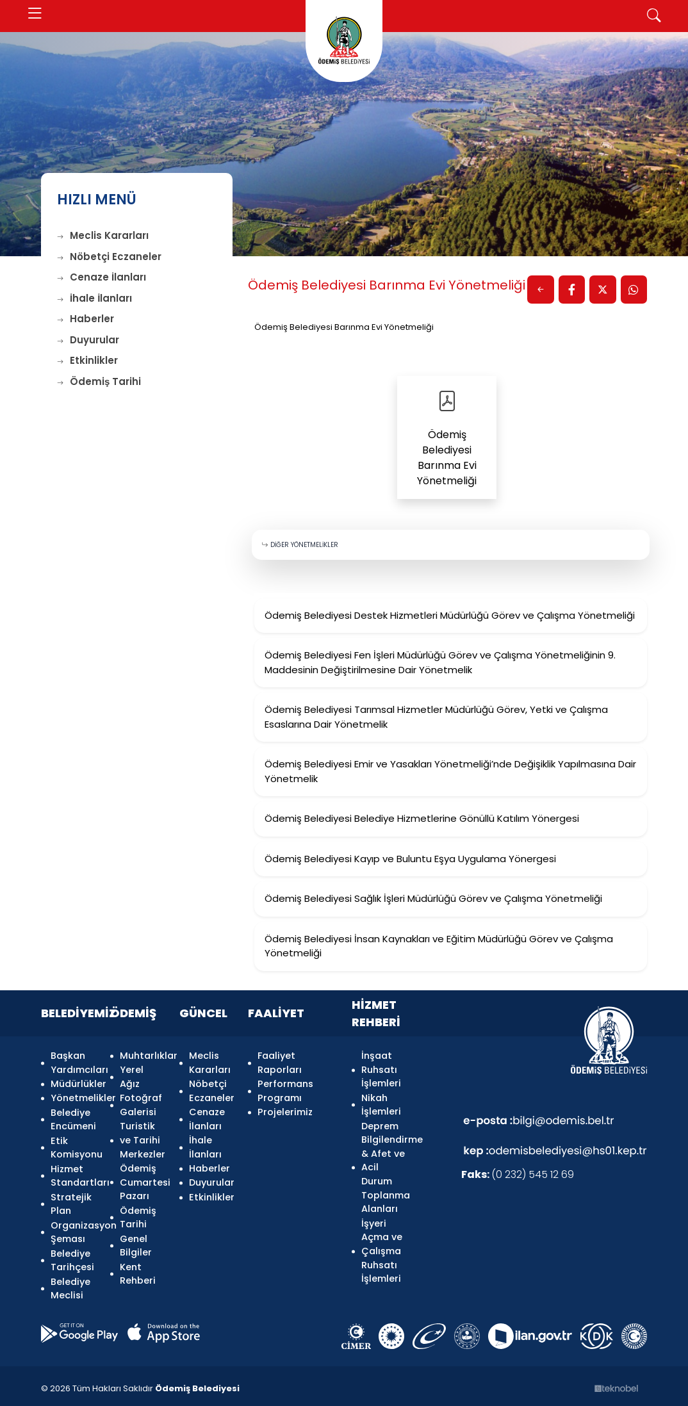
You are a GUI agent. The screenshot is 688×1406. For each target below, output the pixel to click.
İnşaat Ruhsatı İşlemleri (381, 1069)
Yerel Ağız (131, 1076)
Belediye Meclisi (70, 1284)
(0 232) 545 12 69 (517, 1175)
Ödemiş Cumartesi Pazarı (142, 1180)
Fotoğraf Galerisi (141, 1104)
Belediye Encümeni (73, 1118)
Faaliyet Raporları (280, 1062)
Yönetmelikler (73, 1097)
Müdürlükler (73, 1083)
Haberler (85, 318)
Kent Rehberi (138, 1270)
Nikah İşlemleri (381, 1104)
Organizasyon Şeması (73, 1229)
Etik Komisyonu (73, 1145)
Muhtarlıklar (142, 1055)
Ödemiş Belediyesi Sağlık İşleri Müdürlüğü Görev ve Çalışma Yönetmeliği (433, 899)
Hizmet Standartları (73, 1173)
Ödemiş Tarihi (99, 381)
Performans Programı (285, 1090)
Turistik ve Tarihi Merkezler (142, 1138)
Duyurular (88, 340)
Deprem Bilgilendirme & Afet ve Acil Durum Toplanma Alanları (383, 1166)
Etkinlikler (87, 360)
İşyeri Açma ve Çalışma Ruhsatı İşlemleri (381, 1250)
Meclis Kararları (103, 235)
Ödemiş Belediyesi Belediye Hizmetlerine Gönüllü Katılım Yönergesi (422, 819)
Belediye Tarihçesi (72, 1256)
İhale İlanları (94, 298)
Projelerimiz (285, 1111)
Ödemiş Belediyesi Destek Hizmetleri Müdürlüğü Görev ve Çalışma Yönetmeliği (450, 615)
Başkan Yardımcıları (73, 1062)
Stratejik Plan (71, 1201)
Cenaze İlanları (101, 277)
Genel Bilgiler (136, 1242)
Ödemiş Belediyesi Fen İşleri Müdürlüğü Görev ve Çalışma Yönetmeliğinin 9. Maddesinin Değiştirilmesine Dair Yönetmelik (440, 663)
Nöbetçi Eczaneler (109, 256)
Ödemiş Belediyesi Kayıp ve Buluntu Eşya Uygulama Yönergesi (410, 858)
